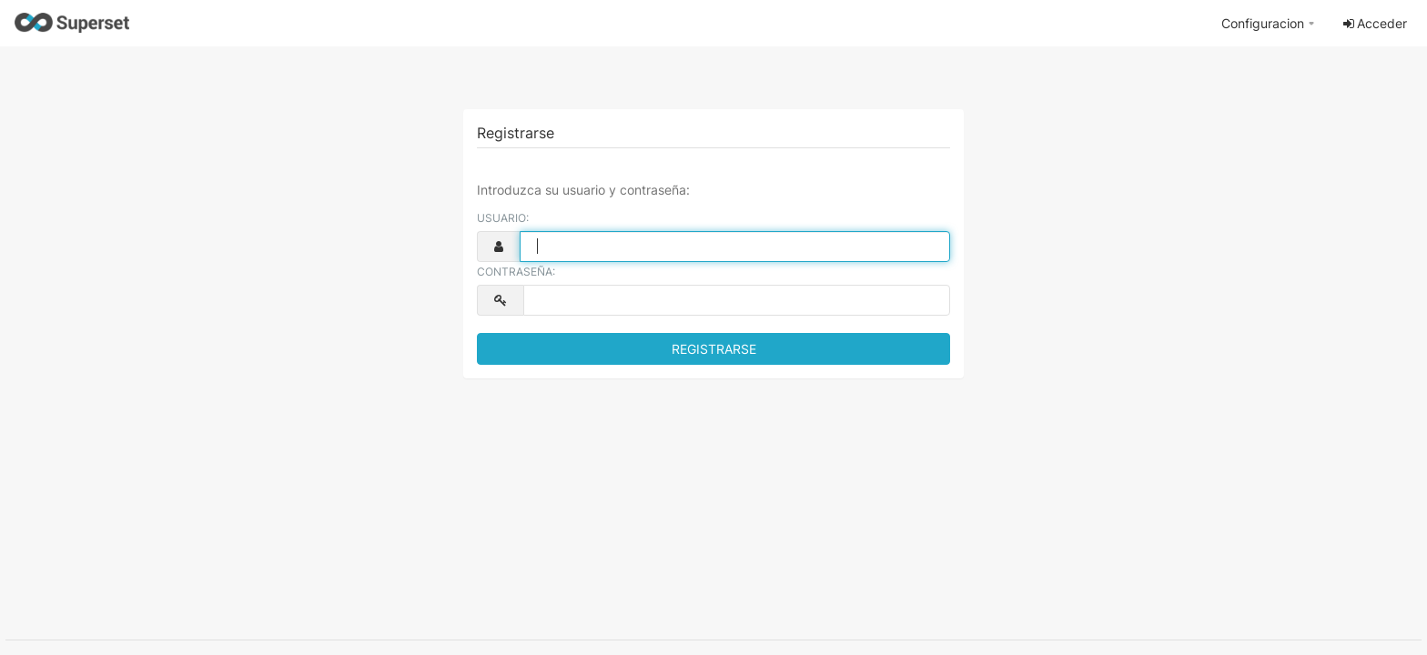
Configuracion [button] (1262, 23)
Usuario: (503, 218)
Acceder (1374, 23)
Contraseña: (516, 271)
